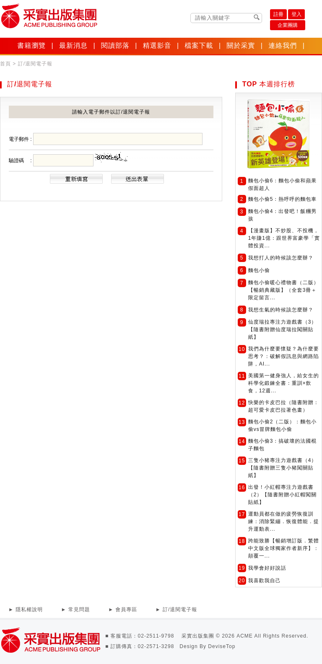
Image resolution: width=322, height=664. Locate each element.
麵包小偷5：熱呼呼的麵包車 (282, 199)
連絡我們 (282, 45)
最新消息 (73, 45)
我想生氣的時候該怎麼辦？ (281, 310)
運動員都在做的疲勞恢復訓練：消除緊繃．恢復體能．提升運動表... (283, 521)
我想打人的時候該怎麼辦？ (281, 258)
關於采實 (240, 45)
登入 (296, 14)
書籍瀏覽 (31, 45)
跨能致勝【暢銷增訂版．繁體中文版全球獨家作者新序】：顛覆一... (283, 548)
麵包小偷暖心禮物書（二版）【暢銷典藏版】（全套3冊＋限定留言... (283, 290)
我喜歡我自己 (264, 581)
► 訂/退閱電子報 (176, 609)
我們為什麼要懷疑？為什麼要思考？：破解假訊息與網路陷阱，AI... (283, 356)
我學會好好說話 (267, 568)
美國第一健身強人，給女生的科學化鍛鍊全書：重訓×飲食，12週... (283, 383)
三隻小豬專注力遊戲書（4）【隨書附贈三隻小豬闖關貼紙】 (282, 467)
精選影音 (157, 45)
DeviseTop (221, 646)
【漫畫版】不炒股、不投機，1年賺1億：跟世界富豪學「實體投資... (284, 238)
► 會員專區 (122, 609)
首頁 (5, 64)
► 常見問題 (75, 609)
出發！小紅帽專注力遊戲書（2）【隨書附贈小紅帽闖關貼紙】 (282, 494)
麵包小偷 (259, 270)
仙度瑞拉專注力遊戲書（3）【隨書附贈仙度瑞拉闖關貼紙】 (282, 329)
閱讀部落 (115, 45)
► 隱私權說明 (25, 609)
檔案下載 (199, 45)
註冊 (278, 14)
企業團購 (288, 25)
